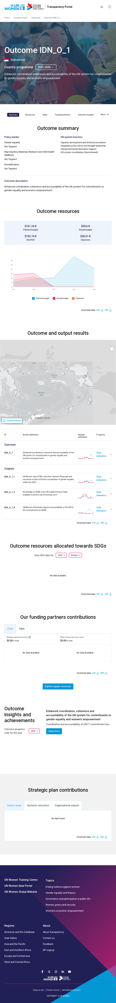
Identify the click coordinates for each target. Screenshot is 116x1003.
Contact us (49, 938)
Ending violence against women (63, 887)
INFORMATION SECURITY (71, 990)
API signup (48, 950)
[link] (104, 456)
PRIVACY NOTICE (53, 990)
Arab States (10, 938)
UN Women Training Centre (20, 880)
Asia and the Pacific (14, 944)
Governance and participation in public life (68, 899)
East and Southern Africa (17, 950)
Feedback (48, 944)
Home (7, 18)
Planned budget (42, 298)
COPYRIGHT (52, 996)
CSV (98, 310)
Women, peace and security (61, 905)
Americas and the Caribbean (19, 932)
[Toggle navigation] (110, 7)
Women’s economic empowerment (65, 911)
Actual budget (63, 298)
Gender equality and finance (61, 893)
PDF (106, 310)
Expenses (80, 298)
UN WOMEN (64, 996)
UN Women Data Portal (18, 886)
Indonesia (35, 18)
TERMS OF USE (38, 990)
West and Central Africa (17, 962)
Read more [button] (54, 731)
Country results (21, 18)
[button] (112, 344)
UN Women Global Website (20, 892)
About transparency (53, 932)
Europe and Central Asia (17, 956)
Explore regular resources (58, 686)
